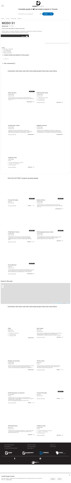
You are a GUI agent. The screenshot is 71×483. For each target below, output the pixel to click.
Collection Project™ (9, 463)
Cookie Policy (9, 479)
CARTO (68, 321)
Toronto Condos (31, 463)
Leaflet (54, 321)
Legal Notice (53, 465)
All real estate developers (10, 466)
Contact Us (52, 463)
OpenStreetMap (59, 321)
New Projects (7, 465)
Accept (52, 478)
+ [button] (2, 303)
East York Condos (31, 465)
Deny (59, 478)
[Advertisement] (23, 59)
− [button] (2, 305)
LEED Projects (30, 466)
